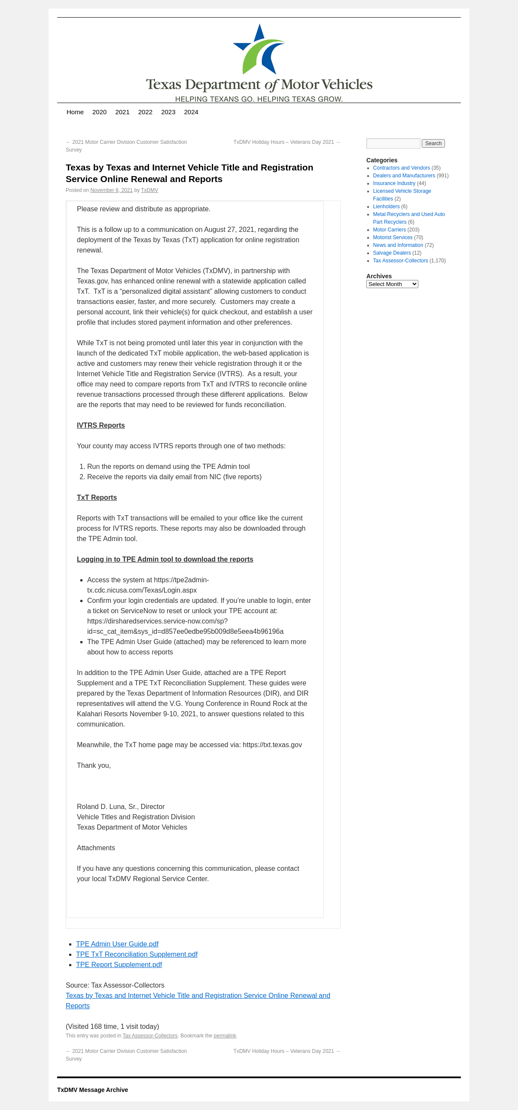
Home (75, 112)
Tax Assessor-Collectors (150, 1036)
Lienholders (386, 207)
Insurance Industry (394, 183)
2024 (191, 112)
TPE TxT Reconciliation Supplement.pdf (137, 954)
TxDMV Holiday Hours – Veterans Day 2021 (287, 142)
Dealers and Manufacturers (404, 176)
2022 (145, 112)
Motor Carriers (389, 230)
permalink (225, 1036)
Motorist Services (393, 237)
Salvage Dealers (392, 253)
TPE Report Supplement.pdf (119, 964)
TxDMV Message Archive (92, 1089)
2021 (122, 112)
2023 (168, 112)
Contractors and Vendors (401, 168)
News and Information (398, 245)
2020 (99, 112)
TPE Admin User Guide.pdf (117, 944)
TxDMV (149, 190)
